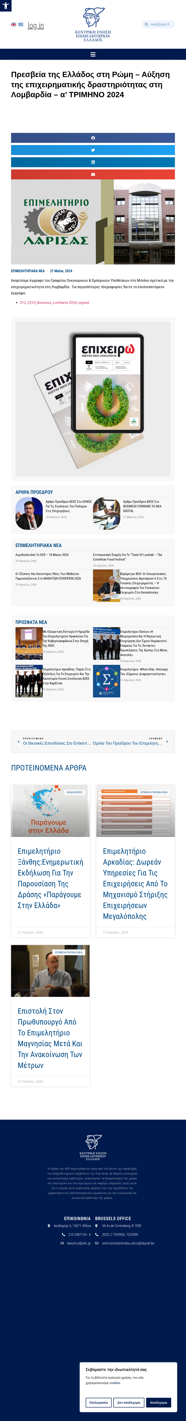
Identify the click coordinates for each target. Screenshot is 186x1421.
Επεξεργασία (98, 1402)
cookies (115, 1383)
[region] (128, 1387)
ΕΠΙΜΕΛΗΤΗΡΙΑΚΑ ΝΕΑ (28, 271)
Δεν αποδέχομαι (129, 1402)
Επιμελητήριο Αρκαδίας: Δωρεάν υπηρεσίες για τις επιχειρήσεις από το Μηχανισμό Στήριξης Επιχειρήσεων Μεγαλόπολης (135, 884)
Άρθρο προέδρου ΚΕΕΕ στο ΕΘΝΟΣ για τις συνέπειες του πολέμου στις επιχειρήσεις (69, 506)
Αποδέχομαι (158, 1402)
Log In (36, 25)
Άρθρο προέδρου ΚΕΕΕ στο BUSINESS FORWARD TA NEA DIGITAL (142, 506)
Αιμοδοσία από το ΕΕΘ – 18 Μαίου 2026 (42, 555)
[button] (6, 6)
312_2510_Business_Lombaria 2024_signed (54, 303)
